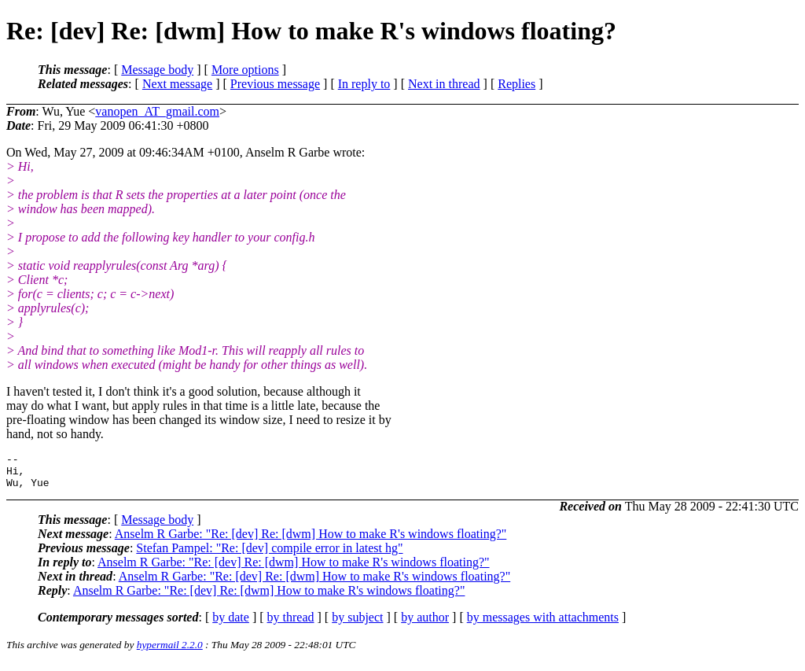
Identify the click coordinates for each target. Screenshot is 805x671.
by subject (357, 624)
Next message (177, 83)
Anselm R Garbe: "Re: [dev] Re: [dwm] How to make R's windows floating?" (311, 540)
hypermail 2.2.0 (170, 652)
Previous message (275, 83)
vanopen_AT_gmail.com (157, 111)
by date (230, 624)
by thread (290, 624)
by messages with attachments (543, 624)
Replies (516, 83)
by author (425, 624)
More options (245, 69)
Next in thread (444, 83)
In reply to (364, 83)
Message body (157, 69)
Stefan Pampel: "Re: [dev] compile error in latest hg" (269, 555)
